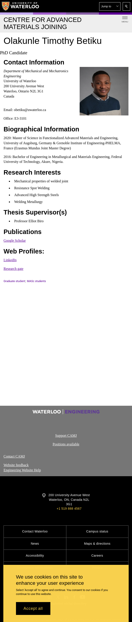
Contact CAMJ (14, 456)
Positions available (66, 444)
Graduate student (14, 281)
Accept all (33, 608)
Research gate (13, 269)
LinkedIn (10, 260)
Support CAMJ (66, 435)
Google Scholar (15, 241)
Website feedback (16, 465)
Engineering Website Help (22, 470)
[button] (109, 6)
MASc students (36, 281)
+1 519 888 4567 (69, 508)
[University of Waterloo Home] (20, 6)
